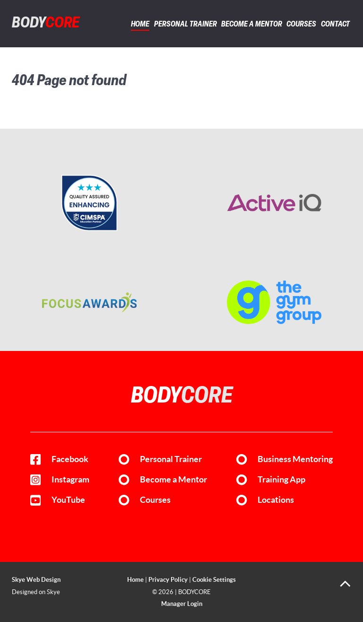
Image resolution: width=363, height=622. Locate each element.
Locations (276, 500)
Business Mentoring (295, 459)
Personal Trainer (171, 459)
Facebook (70, 459)
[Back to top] (345, 587)
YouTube (68, 500)
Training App (281, 479)
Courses (155, 500)
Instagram (70, 479)
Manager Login (181, 603)
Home (135, 579)
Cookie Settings (214, 579)
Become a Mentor (173, 479)
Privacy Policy (168, 579)
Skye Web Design (36, 579)
